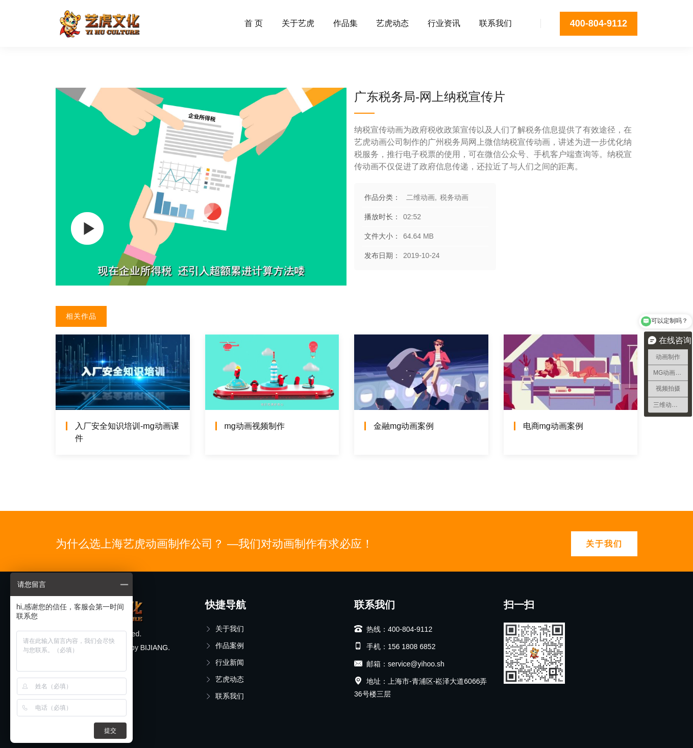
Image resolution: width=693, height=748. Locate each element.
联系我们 (495, 23)
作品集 (345, 23)
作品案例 (224, 645)
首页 (63, 59)
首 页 (253, 23)
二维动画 (98, 59)
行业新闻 (224, 662)
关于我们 (604, 543)
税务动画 (143, 59)
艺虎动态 (392, 23)
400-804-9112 (598, 23)
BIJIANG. (155, 647)
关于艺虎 (298, 23)
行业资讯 (444, 23)
